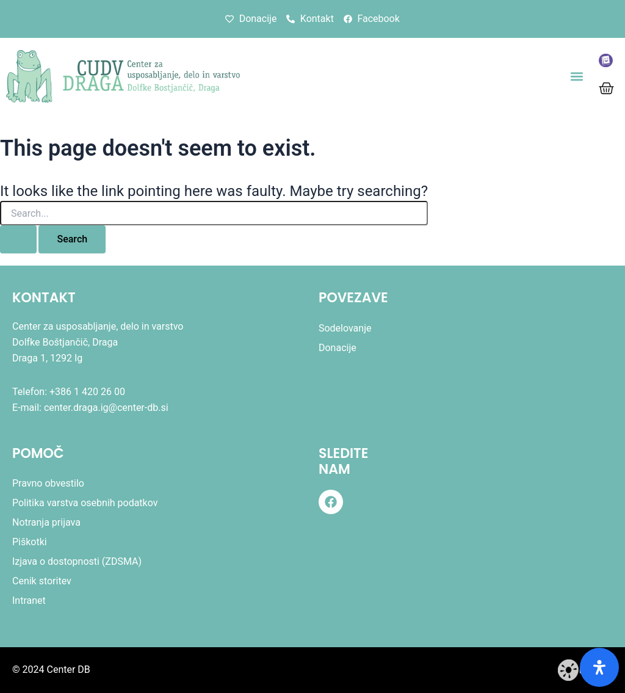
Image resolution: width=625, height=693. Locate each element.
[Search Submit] (18, 239)
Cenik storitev (41, 581)
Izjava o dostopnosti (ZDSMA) (77, 561)
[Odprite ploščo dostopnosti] (599, 667)
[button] (576, 77)
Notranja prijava (46, 522)
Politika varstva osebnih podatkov (85, 503)
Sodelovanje (345, 328)
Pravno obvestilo (48, 483)
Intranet (29, 600)
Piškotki (29, 542)
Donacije (337, 348)
